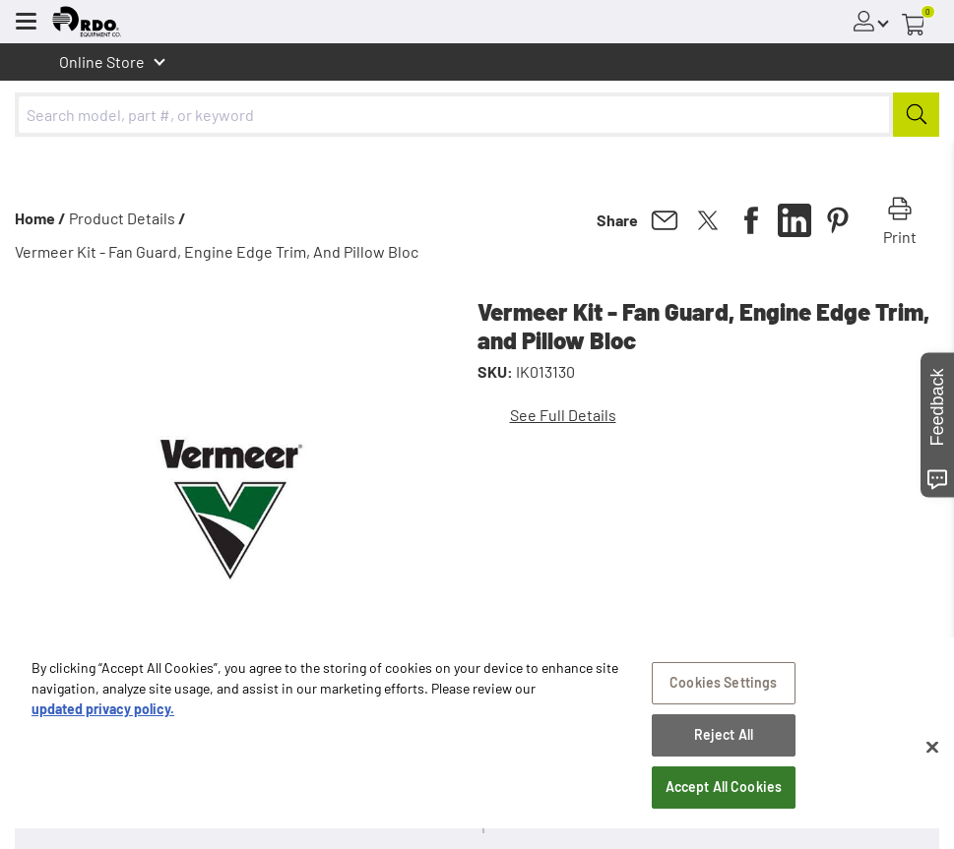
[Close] (932, 757)
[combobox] (477, 114)
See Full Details (563, 414)
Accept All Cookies (724, 796)
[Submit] (916, 114)
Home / (40, 218)
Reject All (723, 745)
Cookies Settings (723, 693)
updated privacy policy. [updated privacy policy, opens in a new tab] (103, 719)
